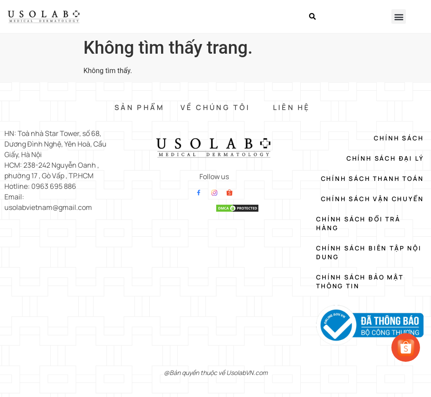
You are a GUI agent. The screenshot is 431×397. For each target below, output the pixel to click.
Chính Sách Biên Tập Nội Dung (368, 252)
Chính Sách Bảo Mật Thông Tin (359, 281)
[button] (312, 17)
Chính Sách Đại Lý (385, 158)
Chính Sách (399, 138)
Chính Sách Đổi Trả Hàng (358, 223)
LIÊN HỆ (291, 107)
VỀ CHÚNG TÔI (215, 107)
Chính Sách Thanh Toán (372, 178)
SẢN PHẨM (139, 107)
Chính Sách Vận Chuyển (372, 199)
